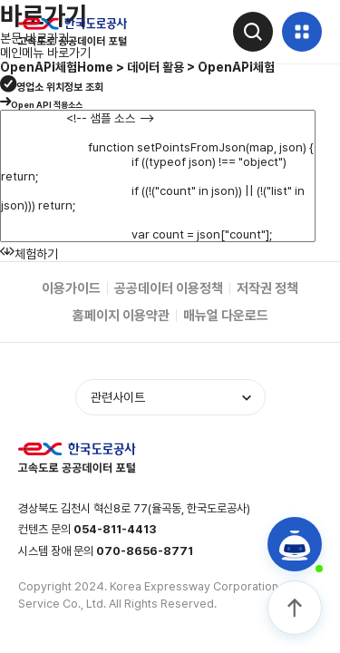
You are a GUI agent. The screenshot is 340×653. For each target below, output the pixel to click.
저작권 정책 (267, 288)
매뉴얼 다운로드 (225, 315)
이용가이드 (71, 288)
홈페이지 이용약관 (121, 315)
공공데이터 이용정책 (168, 288)
